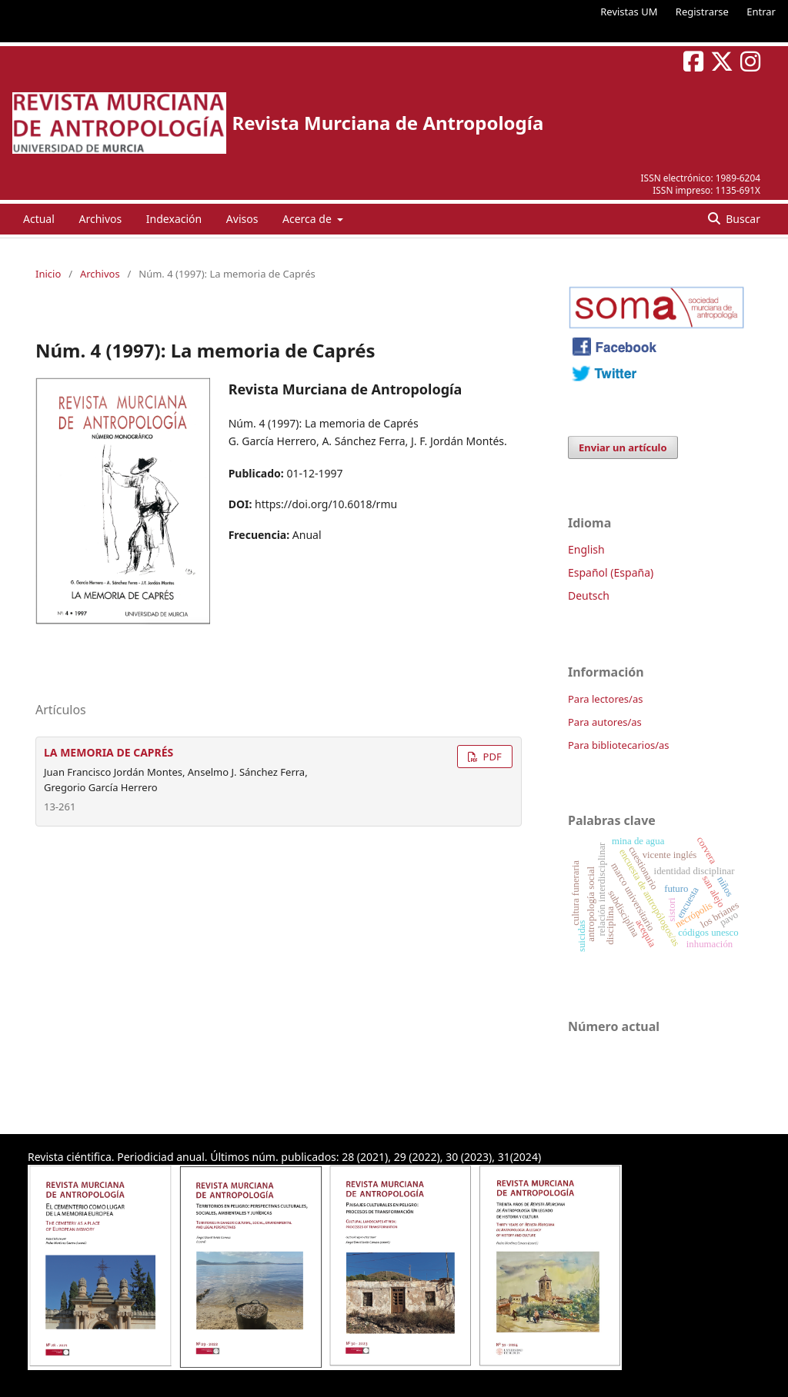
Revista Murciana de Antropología (387, 122)
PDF (490, 756)
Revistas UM (628, 11)
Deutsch (588, 595)
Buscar (741, 218)
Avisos (242, 218)
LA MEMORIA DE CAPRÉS (108, 752)
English (586, 549)
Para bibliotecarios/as (618, 745)
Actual (39, 218)
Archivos (100, 218)
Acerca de (308, 218)
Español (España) (610, 572)
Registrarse (702, 11)
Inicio (48, 274)
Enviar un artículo (623, 447)
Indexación (174, 218)
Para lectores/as (605, 699)
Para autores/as (605, 722)
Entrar (761, 11)
